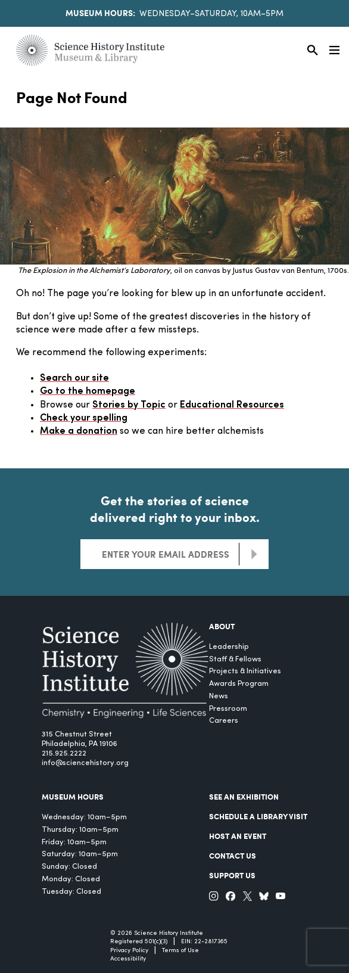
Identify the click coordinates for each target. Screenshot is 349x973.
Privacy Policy (129, 950)
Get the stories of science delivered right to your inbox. (175, 509)
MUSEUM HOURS (73, 796)
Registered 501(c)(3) (138, 941)
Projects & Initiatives (245, 671)
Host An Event (237, 836)
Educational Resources (232, 405)
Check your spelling (83, 418)
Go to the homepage (87, 391)
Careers (223, 721)
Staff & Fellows (235, 659)
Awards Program (239, 684)
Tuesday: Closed (71, 892)
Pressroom (228, 709)
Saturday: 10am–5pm (80, 854)
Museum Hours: (100, 12)
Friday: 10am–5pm (74, 842)
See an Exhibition (244, 796)
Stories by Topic (129, 405)
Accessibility (128, 959)
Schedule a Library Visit (258, 816)
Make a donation (78, 431)
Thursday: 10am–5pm (80, 830)
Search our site (74, 378)
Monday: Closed (71, 879)
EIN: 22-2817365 (204, 941)
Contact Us (232, 855)
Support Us (232, 875)
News (218, 696)
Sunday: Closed (69, 867)
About (222, 626)
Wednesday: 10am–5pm (84, 817)
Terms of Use (180, 950)
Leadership (229, 647)
